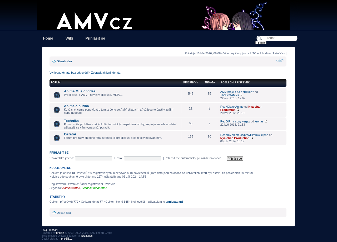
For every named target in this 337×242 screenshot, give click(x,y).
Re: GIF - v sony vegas (235, 121)
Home (48, 38)
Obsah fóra (64, 61)
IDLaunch (87, 235)
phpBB (60, 232)
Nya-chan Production (235, 138)
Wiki (69, 38)
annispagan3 (174, 201)
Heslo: (118, 158)
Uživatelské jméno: (61, 158)
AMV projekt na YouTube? (237, 91)
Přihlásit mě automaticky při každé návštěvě (195, 158)
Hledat (53, 230)
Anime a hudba (76, 106)
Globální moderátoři (94, 187)
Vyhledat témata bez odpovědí (68, 72)
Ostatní (70, 134)
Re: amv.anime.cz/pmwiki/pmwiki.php (244, 134)
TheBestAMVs (229, 95)
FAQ (44, 230)
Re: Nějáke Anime (232, 106)
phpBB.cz (66, 238)
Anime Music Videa (80, 91)
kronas (259, 121)
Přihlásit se (95, 38)
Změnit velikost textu (280, 60)
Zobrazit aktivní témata (105, 72)
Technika (71, 121)
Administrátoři (71, 187)
